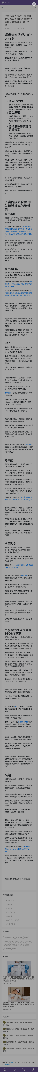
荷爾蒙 (26, 938)
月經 (22, 945)
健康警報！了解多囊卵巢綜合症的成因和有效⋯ (18, 1036)
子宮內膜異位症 (9, 938)
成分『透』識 (11, 912)
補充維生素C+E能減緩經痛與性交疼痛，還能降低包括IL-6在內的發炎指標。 (19, 294)
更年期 (6, 941)
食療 (13, 948)
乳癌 (17, 941)
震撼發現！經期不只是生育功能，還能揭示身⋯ (18, 1030)
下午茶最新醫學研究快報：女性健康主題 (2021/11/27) (19, 498)
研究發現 (8, 393)
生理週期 (7, 948)
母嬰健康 (9, 916)
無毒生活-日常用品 (12, 920)
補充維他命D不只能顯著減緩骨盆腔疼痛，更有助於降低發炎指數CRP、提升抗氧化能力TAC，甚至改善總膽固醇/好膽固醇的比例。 (18, 231)
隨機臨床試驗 (23, 722)
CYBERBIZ (7, 1064)
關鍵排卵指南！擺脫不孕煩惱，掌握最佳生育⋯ (18, 1043)
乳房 (11, 941)
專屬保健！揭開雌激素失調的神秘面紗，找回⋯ (17, 1023)
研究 (16, 706)
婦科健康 (28, 941)
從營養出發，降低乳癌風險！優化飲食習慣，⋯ (18, 1049)
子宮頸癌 (7, 945)
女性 (27, 945)
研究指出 (24, 575)
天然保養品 (15, 945)
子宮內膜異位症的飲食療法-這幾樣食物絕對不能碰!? (18, 849)
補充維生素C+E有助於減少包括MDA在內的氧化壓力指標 (19, 284)
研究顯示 (27, 444)
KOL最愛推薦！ (11, 924)
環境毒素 (9, 908)
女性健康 (9, 904)
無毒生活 (19, 938)
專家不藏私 (10, 900)
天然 (22, 941)
